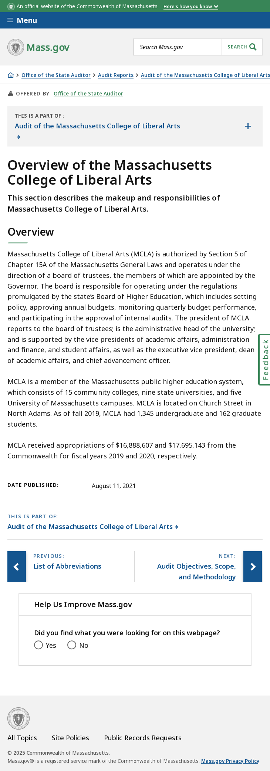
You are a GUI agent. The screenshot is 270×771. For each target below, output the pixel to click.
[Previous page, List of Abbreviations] (16, 566)
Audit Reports (116, 75)
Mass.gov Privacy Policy (230, 761)
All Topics (22, 737)
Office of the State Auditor (56, 75)
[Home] (10, 75)
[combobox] (198, 46)
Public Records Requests (143, 737)
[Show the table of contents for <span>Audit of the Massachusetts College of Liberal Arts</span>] (247, 126)
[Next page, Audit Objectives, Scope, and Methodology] (252, 566)
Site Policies (70, 737)
